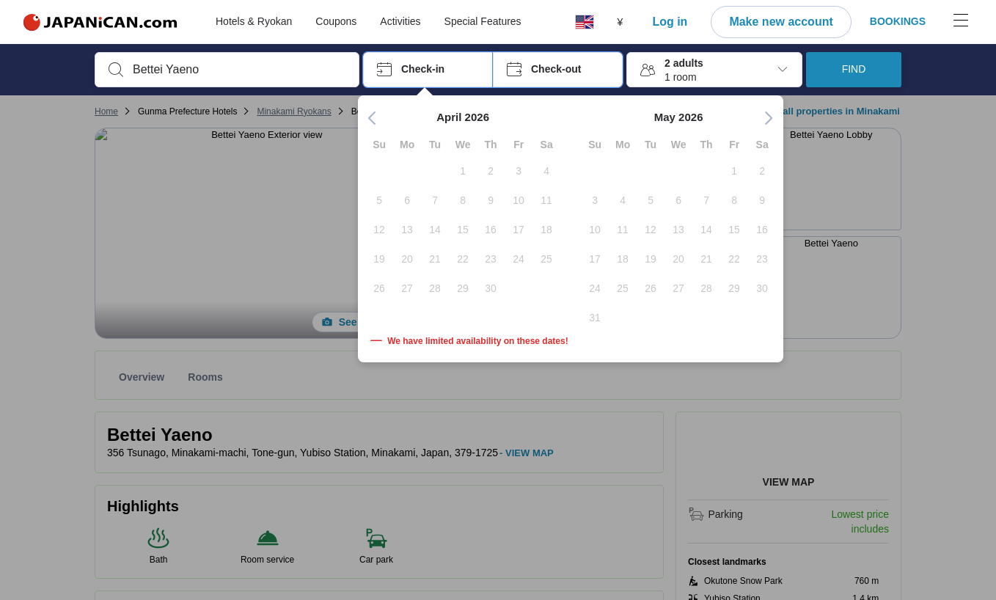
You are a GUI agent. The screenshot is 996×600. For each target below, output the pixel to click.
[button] (428, 69)
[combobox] (239, 69)
